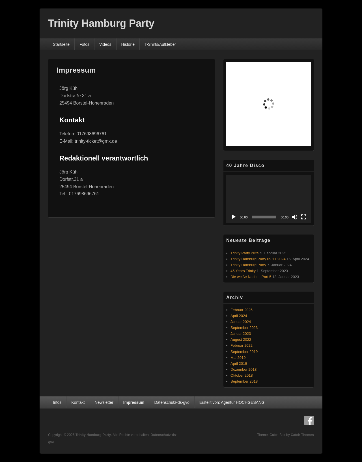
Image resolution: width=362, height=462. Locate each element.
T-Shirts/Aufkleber (160, 44)
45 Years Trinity (243, 271)
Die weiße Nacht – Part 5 (251, 277)
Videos (105, 44)
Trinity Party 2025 (244, 253)
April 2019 (238, 363)
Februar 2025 (241, 310)
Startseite (61, 44)
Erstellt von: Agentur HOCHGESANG (231, 402)
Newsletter (104, 402)
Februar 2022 (241, 345)
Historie (128, 44)
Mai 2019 (237, 357)
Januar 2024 (240, 322)
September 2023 (244, 328)
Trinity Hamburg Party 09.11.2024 (258, 259)
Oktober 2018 (241, 375)
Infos (57, 402)
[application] (268, 199)
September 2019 (244, 352)
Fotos (84, 44)
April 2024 (238, 316)
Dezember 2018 (243, 369)
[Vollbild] (304, 217)
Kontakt (78, 402)
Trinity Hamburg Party (101, 23)
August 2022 (240, 339)
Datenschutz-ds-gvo (171, 402)
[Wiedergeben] (233, 217)
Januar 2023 (240, 333)
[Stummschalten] (295, 217)
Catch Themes (302, 435)
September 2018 (244, 381)
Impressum (134, 402)
